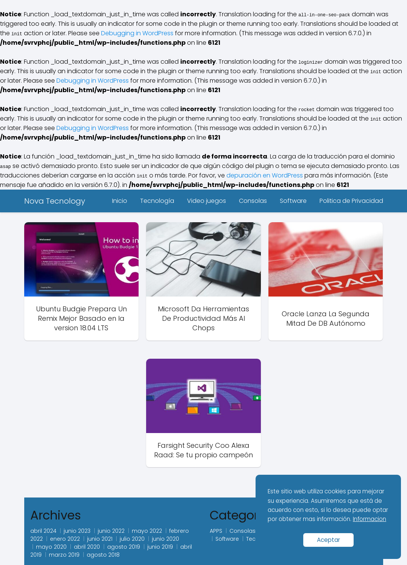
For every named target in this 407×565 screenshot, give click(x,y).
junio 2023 (77, 531)
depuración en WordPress (264, 175)
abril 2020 (87, 547)
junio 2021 (99, 539)
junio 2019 (160, 547)
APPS (216, 531)
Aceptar (328, 540)
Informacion (369, 519)
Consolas (253, 200)
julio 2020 (132, 539)
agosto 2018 (103, 555)
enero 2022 (65, 539)
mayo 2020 (51, 547)
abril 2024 (43, 531)
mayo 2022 (147, 531)
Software (293, 200)
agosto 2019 (123, 547)
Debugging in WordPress (137, 33)
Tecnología (157, 200)
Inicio (119, 200)
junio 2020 (165, 539)
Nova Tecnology (54, 201)
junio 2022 (111, 531)
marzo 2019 (64, 555)
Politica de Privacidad (351, 200)
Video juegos (206, 200)
